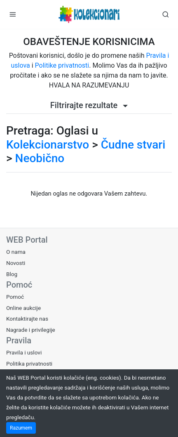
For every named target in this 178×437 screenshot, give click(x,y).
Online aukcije (23, 308)
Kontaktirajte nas (27, 318)
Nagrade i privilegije (30, 329)
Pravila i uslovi (24, 352)
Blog (11, 274)
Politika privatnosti (29, 363)
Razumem (21, 428)
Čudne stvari (133, 144)
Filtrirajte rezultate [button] (89, 105)
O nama (16, 251)
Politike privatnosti (62, 65)
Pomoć (15, 296)
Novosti (15, 263)
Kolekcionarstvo (47, 144)
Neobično (40, 158)
